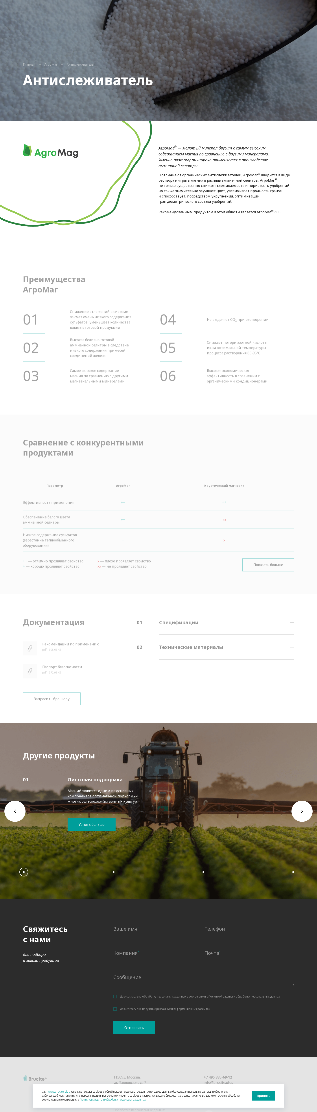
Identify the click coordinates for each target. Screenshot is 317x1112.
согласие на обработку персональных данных (156, 996)
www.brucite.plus (59, 1092)
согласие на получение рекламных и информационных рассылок (168, 1009)
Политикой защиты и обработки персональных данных (244, 996)
